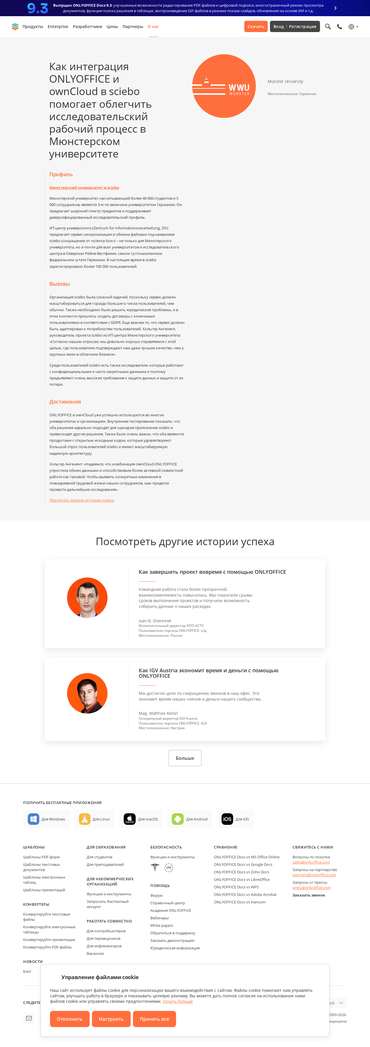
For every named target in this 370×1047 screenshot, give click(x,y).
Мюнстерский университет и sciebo (84, 187)
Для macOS (148, 819)
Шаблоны (34, 847)
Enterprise (58, 26)
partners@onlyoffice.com (314, 874)
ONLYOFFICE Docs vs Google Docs (243, 864)
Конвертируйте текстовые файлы (46, 917)
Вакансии (95, 953)
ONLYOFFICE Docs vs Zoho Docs (241, 872)
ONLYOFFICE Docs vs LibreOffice (242, 879)
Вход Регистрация (295, 26)
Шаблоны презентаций (44, 889)
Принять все (154, 1019)
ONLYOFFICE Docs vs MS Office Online (247, 856)
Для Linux (101, 819)
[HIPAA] (155, 868)
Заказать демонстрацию (172, 940)
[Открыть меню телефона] (339, 26)
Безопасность (166, 847)
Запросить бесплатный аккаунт (108, 904)
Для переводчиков (103, 938)
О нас (153, 26)
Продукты (33, 26)
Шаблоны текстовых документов (41, 867)
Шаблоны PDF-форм (41, 856)
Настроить (111, 1019)
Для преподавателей (105, 864)
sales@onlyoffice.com (311, 862)
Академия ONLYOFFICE (170, 910)
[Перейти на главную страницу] (15, 26)
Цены (112, 26)
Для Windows (53, 819)
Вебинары (159, 917)
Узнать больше (178, 1001)
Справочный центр (167, 902)
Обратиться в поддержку (172, 932)
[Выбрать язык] (353, 26)
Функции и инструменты (109, 893)
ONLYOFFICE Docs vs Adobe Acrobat (245, 894)
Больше (185, 758)
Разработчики (87, 26)
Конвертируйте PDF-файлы (47, 947)
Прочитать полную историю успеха (81, 500)
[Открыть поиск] (328, 26)
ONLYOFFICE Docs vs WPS (236, 887)
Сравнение (226, 847)
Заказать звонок (309, 895)
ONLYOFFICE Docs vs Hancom (240, 902)
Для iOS (242, 819)
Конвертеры (36, 904)
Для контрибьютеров (106, 930)
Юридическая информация (175, 948)
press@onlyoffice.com (312, 887)
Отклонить (70, 1019)
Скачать (256, 26)
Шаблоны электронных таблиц (44, 880)
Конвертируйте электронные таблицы (49, 929)
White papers (161, 925)
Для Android (197, 819)
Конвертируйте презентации (49, 939)
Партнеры (133, 26)
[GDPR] (168, 868)
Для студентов (99, 856)
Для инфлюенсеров (104, 945)
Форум (156, 895)
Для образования (106, 847)
